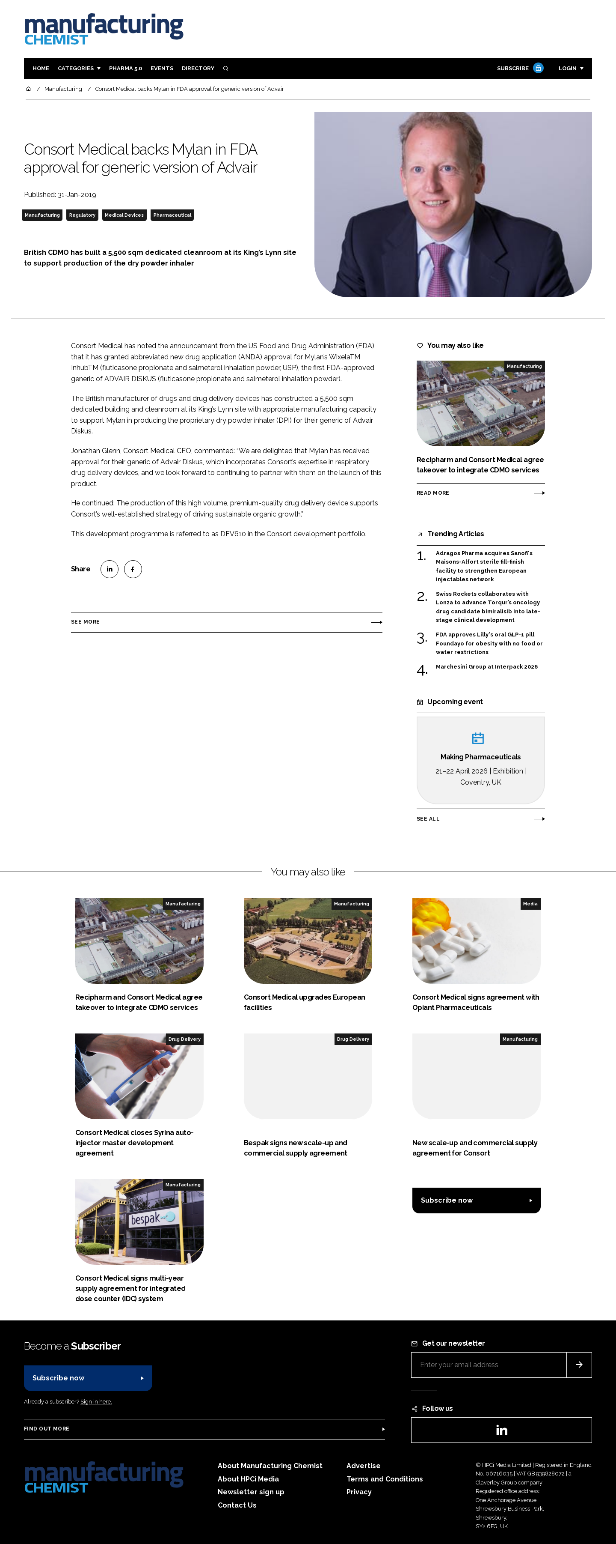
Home (41, 68)
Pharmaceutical (172, 215)
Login (568, 68)
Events (162, 68)
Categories (76, 68)
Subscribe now (447, 1200)
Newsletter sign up (251, 1492)
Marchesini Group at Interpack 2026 (487, 667)
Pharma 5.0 (125, 68)
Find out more (46, 1429)
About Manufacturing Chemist (270, 1466)
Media (530, 903)
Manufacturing (42, 215)
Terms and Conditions (384, 1479)
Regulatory (82, 215)
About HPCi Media (248, 1479)
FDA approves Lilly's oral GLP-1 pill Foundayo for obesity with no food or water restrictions (489, 643)
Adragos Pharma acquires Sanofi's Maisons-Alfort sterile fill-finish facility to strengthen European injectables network (484, 566)
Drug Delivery (185, 1039)
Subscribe (519, 69)
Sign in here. (96, 1401)
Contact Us (237, 1505)
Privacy (359, 1492)
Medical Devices (124, 215)
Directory (198, 68)
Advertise (363, 1466)
